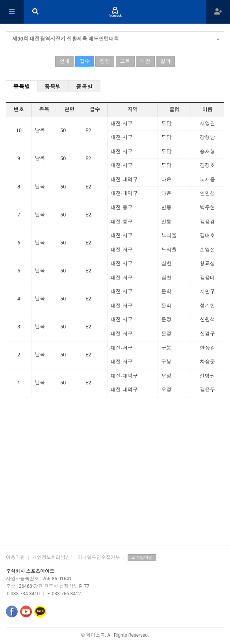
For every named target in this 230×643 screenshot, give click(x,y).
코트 (125, 61)
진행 (105, 61)
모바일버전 (142, 557)
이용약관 (15, 557)
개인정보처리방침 (51, 557)
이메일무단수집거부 (99, 557)
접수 (85, 61)
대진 (145, 61)
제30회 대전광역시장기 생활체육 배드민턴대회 (116, 38)
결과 (165, 61)
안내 (64, 61)
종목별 (21, 87)
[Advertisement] (115, 482)
